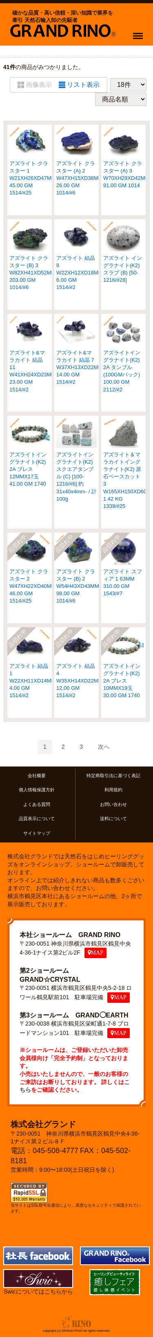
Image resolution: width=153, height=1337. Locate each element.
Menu (140, 32)
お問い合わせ (113, 803)
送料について (113, 818)
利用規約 (113, 789)
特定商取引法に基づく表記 (113, 775)
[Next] (103, 746)
